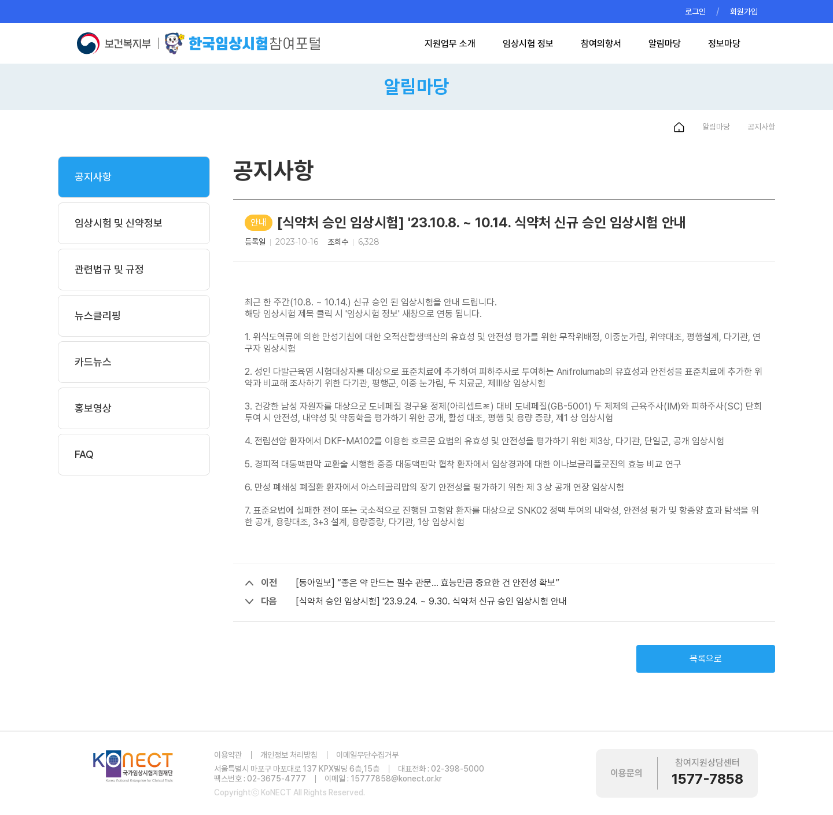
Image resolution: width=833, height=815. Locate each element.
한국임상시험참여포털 (242, 43)
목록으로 (706, 658)
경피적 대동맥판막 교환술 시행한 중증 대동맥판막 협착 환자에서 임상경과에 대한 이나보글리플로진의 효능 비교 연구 (468, 464)
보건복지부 (117, 43)
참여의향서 (601, 43)
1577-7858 (707, 778)
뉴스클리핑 (98, 315)
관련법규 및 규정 (109, 269)
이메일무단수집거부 (367, 754)
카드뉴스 (93, 362)
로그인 (695, 11)
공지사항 (93, 177)
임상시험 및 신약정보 (119, 223)
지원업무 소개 (450, 43)
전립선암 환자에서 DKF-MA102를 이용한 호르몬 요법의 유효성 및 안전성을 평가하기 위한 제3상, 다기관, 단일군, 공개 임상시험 (489, 441)
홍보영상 (93, 408)
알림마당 (664, 43)
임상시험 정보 (528, 43)
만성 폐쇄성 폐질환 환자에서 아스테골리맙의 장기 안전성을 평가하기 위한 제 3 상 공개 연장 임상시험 (439, 487)
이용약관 (228, 754)
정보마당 (724, 43)
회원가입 (744, 11)
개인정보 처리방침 (289, 754)
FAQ (84, 454)
